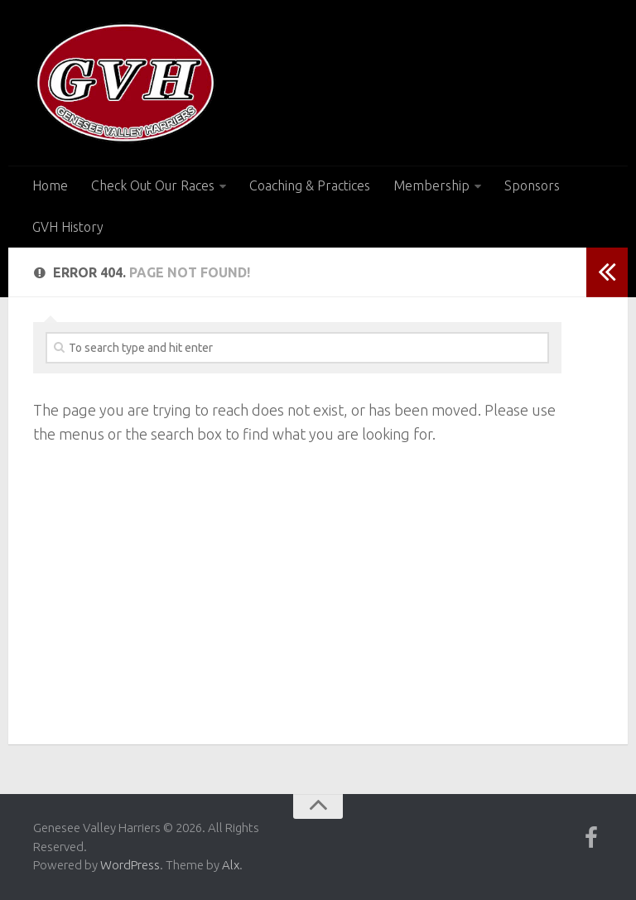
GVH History (68, 226)
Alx (230, 865)
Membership (431, 185)
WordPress (130, 865)
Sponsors (532, 185)
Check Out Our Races (152, 185)
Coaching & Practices (309, 185)
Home (50, 185)
